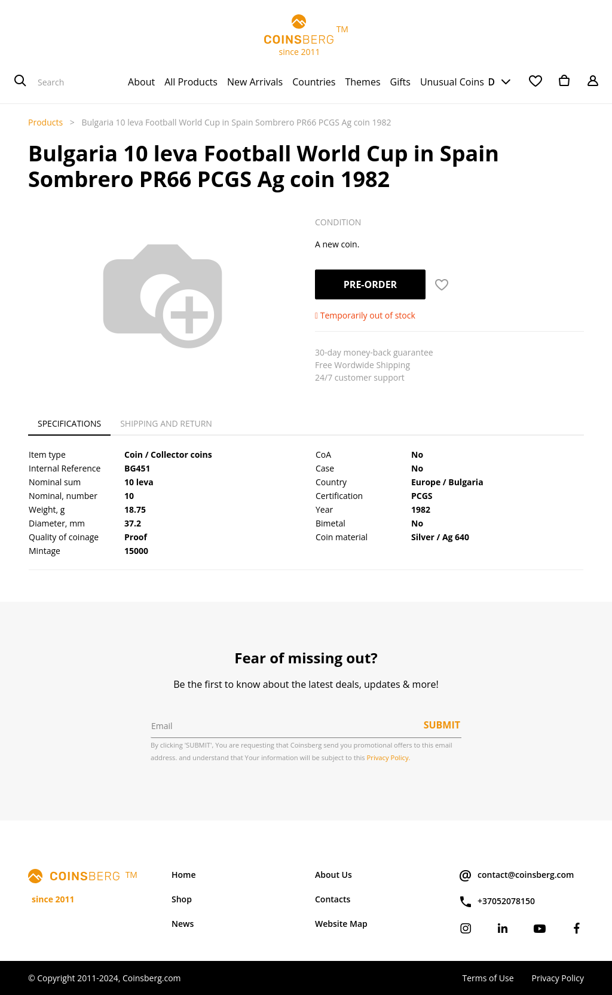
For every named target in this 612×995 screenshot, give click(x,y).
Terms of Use (487, 978)
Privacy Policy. (389, 757)
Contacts (332, 899)
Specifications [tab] (69, 423)
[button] (441, 284)
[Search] (20, 82)
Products (45, 122)
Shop (182, 899)
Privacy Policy (558, 978)
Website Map (341, 923)
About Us (333, 874)
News (183, 923)
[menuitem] (141, 82)
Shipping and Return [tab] (166, 423)
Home (184, 874)
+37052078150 (496, 902)
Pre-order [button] (370, 284)
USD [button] (484, 81)
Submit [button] (442, 724)
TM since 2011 (306, 35)
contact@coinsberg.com (516, 875)
